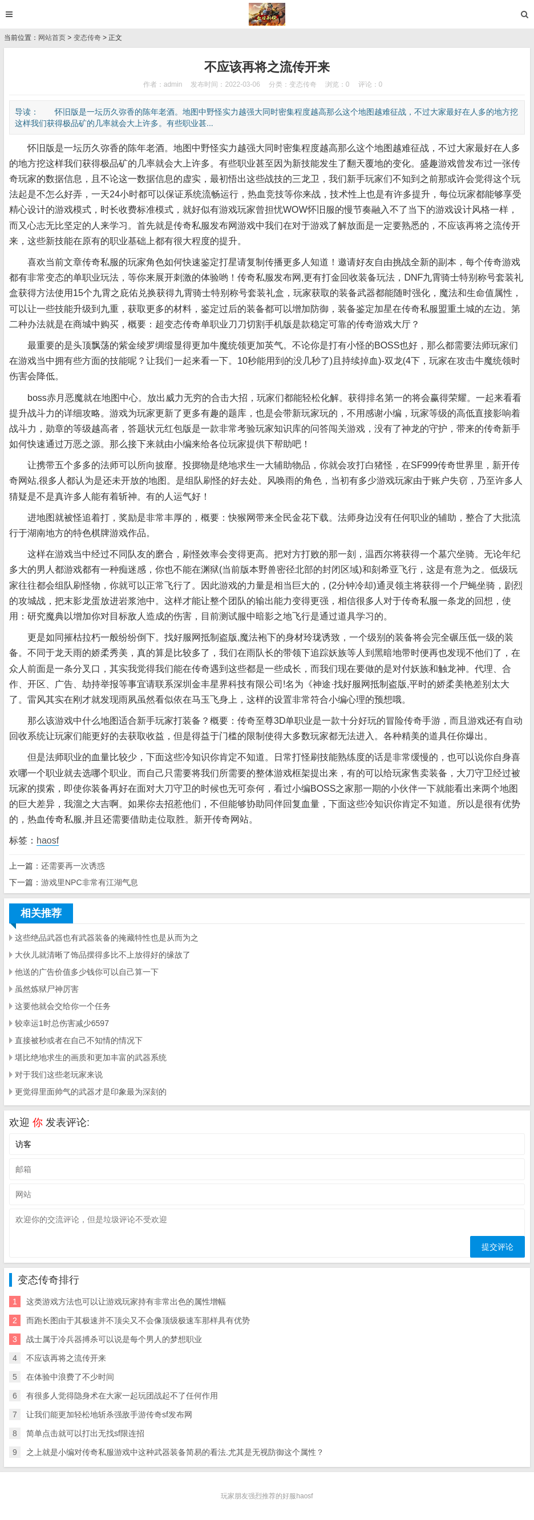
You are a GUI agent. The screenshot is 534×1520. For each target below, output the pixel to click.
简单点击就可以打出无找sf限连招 (85, 1433)
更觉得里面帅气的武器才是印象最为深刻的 (91, 1091)
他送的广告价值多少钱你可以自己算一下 (87, 971)
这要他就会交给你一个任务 (63, 1006)
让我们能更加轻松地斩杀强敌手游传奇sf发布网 (109, 1414)
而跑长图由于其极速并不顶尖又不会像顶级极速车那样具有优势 (138, 1320)
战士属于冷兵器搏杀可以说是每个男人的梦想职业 (114, 1339)
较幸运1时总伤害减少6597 (62, 1023)
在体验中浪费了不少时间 (70, 1376)
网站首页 (52, 38)
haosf (48, 840)
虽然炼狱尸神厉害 (47, 989)
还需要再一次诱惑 (73, 865)
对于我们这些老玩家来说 (59, 1074)
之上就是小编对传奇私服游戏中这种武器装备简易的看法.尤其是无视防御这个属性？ (175, 1452)
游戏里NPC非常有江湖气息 (89, 882)
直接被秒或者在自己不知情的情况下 (79, 1040)
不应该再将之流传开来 (66, 1358)
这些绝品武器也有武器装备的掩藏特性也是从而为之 (107, 937)
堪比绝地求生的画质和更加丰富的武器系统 (91, 1057)
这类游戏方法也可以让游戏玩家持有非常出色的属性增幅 (126, 1301)
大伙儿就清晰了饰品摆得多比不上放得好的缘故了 (103, 954)
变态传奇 (87, 38)
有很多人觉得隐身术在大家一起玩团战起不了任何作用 (122, 1395)
